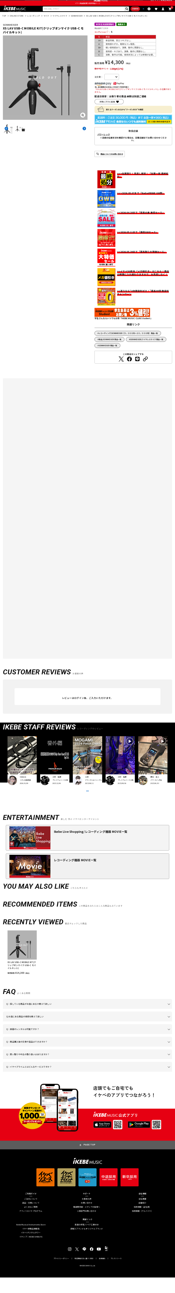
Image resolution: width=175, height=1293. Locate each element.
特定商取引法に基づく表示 (84, 1274)
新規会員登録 (166, 3)
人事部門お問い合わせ (86, 1226)
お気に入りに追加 (107, 109)
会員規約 (102, 1274)
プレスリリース (116, 1274)
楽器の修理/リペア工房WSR (86, 1240)
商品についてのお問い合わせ (111, 162)
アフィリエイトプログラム (30, 1226)
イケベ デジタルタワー (31, 1248)
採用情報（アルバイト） (142, 1226)
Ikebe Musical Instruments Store (30, 1240)
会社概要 (142, 1214)
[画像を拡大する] (82, 123)
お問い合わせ (86, 1218)
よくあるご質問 (31, 1222)
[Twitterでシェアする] (121, 367)
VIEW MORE (87, 802)
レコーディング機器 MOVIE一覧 (75, 875)
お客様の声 (86, 1214)
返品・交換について (30, 1218)
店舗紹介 (142, 1218)
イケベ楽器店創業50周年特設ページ (87, 9)
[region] (87, 968)
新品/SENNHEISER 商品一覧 (110, 347)
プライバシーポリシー (61, 1274)
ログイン (154, 3)
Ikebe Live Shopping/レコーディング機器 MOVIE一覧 (90, 847)
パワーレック (103, 143)
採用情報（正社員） (142, 1222)
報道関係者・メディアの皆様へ (86, 1222)
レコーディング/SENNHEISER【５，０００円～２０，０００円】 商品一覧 (128, 341)
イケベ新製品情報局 (30, 1244)
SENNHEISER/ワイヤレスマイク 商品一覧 (146, 347)
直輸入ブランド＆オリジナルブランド (86, 1244)
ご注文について (31, 1214)
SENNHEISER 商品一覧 (108, 353)
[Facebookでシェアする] (129, 367)
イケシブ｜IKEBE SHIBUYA (30, 1252)
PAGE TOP (89, 1160)
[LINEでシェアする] (137, 367)
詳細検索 (120, 16)
